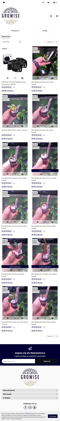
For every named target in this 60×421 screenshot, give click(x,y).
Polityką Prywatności (30, 413)
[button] (55, 2)
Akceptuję (52, 416)
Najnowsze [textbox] (6, 42)
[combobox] (12, 42)
